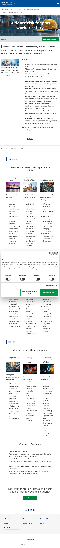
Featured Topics (27, 523)
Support (42, 523)
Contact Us (29, 498)
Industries (7, 519)
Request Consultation (50, 39)
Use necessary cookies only (29, 292)
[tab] (4, 148)
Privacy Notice (30, 539)
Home (6, 9)
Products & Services (46, 519)
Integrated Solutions (16, 9)
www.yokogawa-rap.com (31, 130)
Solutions (25, 519)
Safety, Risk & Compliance (31, 9)
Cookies (30, 541)
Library (6, 523)
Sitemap (30, 543)
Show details (50, 285)
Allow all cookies (48, 292)
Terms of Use (30, 537)
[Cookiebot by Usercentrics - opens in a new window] (50, 253)
